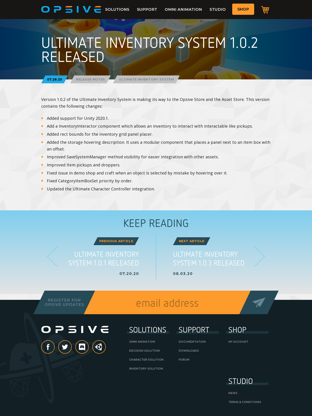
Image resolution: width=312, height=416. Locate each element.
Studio (218, 9)
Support (147, 9)
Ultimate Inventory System (146, 79)
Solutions (117, 9)
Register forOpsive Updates (64, 302)
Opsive (71, 9)
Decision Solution (144, 350)
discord (88, 347)
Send (259, 302)
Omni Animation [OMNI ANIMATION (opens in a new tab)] (142, 341)
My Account (238, 341)
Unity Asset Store (99, 349)
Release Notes (90, 79)
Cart (265, 9)
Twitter (71, 347)
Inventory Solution (146, 368)
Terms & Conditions (244, 402)
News (232, 393)
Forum (184, 359)
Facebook (54, 347)
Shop (243, 9)
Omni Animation (183, 9)
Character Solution (146, 359)
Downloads (189, 350)
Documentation (192, 341)
